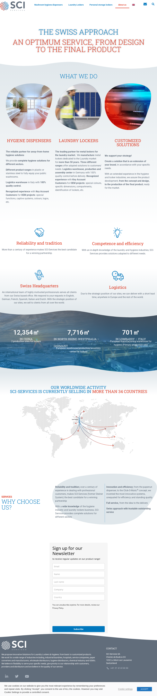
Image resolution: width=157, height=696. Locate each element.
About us (122, 5)
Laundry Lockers (76, 5)
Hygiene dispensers (29, 140)
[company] (78, 589)
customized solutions (128, 142)
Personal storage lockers (100, 5)
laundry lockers (78, 140)
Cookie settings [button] (125, 689)
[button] (153, 4)
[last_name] (78, 582)
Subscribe (78, 629)
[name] (78, 574)
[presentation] (74, 617)
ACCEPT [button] (144, 689)
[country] (78, 597)
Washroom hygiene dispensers (48, 5)
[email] (78, 566)
